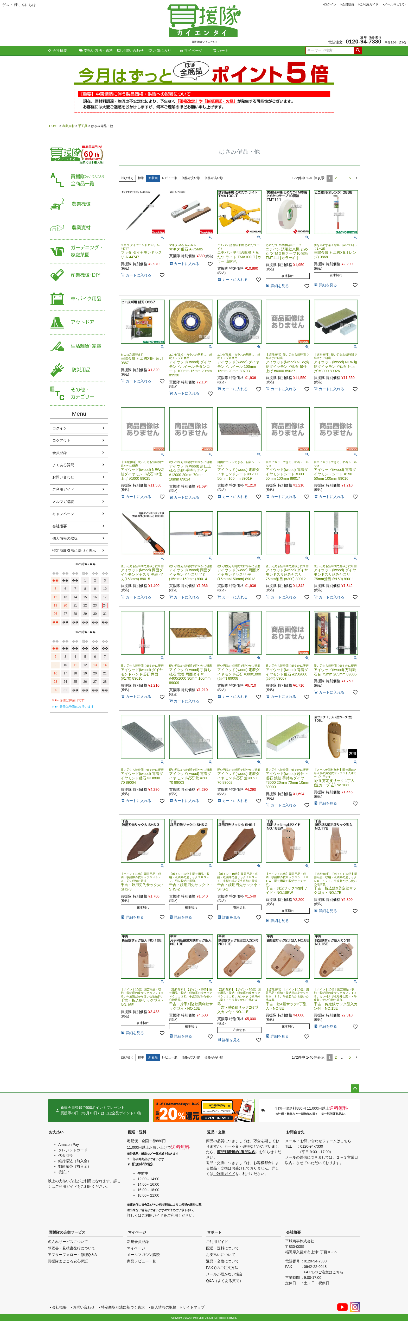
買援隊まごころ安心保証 (68, 1261)
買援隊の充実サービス (67, 1232)
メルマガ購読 (63, 502)
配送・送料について (222, 1248)
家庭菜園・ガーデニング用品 (77, 251)
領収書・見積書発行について (71, 1248)
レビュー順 (169, 178)
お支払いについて (220, 1255)
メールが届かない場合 (224, 1274)
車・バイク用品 (77, 299)
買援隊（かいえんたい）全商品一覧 (77, 180)
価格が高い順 (214, 178)
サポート (214, 1232)
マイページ (191, 50)
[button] (356, 178)
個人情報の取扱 (65, 538)
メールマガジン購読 (143, 1255)
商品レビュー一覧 (141, 1261)
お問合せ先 (295, 1132)
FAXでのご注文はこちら (323, 1272)
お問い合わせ (130, 50)
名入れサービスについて (68, 1242)
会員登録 (348, 4)
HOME (54, 126)
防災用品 (77, 370)
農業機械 (77, 204)
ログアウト (61, 440)
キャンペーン (63, 514)
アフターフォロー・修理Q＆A (72, 1255)
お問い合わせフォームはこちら (325, 1141)
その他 (77, 394)
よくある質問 (63, 465)
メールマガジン (395, 4)
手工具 (82, 126)
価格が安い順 (191, 178)
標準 (141, 178)
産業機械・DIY (77, 275)
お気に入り (159, 50)
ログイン (330, 4)
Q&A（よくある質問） (224, 1281)
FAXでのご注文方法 (222, 1268)
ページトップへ (355, 1088)
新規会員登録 (138, 1242)
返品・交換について (222, 1261)
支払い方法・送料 (96, 50)
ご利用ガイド (369, 4)
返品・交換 (216, 1132)
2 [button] (336, 178)
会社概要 (57, 50)
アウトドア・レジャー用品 (77, 322)
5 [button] (350, 178)
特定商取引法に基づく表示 (74, 550)
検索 (358, 50)
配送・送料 (137, 1132)
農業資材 (68, 126)
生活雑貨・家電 (77, 346)
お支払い (56, 1132)
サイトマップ (194, 1307)
